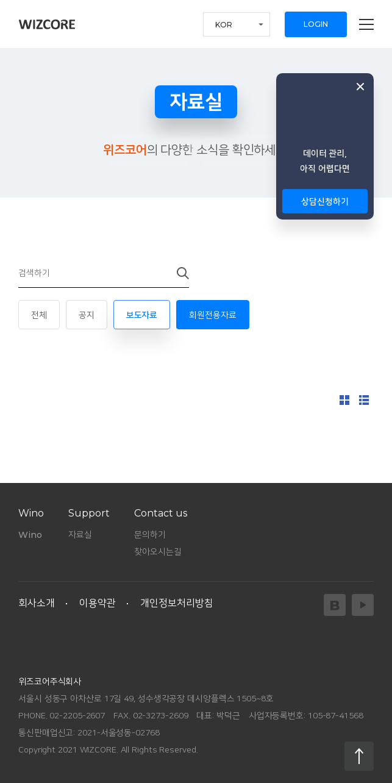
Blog (335, 605)
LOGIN (316, 24)
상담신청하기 (324, 202)
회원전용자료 (212, 315)
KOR (223, 24)
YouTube (363, 605)
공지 (86, 315)
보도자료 (142, 315)
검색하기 (175, 273)
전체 (39, 315)
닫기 (360, 86)
